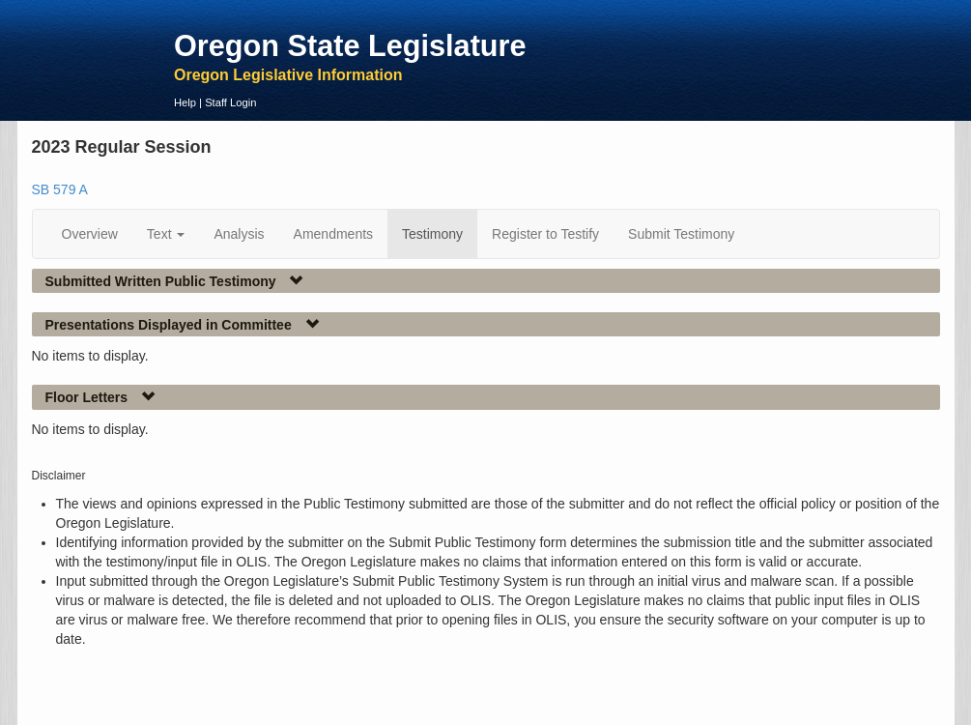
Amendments (333, 234)
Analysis (239, 234)
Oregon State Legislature (350, 45)
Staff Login (230, 102)
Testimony (432, 234)
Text (166, 234)
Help (185, 102)
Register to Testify (545, 234)
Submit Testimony (681, 234)
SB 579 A (60, 189)
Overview (90, 234)
